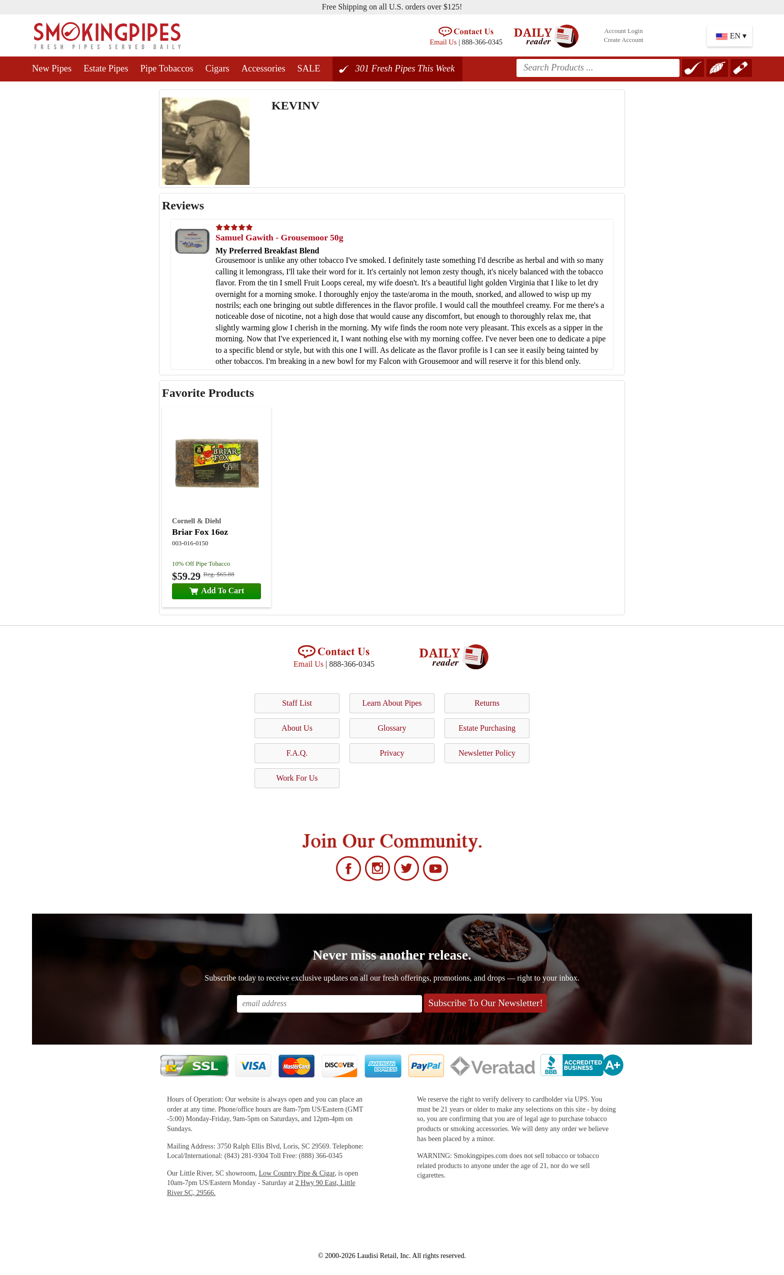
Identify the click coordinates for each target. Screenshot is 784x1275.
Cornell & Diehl (196, 521)
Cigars (218, 68)
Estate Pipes (106, 68)
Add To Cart (216, 590)
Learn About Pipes (392, 703)
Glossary (392, 728)
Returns (487, 703)
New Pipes (52, 68)
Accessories (264, 68)
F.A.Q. (297, 753)
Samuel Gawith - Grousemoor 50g (279, 237)
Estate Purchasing (487, 728)
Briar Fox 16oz (200, 532)
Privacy (392, 753)
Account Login (623, 30)
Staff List (297, 703)
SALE (309, 68)
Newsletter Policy (487, 753)
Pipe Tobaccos (167, 68)
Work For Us (297, 778)
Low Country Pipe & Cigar (296, 1173)
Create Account (623, 39)
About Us (297, 728)
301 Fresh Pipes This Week (405, 68)
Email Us (443, 42)
